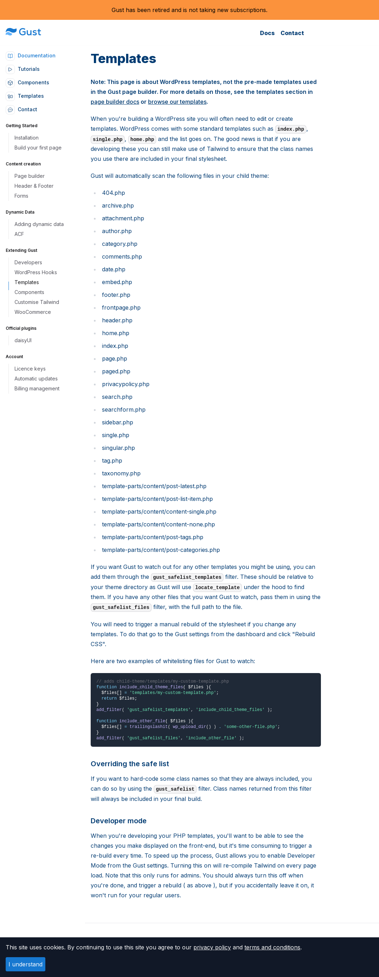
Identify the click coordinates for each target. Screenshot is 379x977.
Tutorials (23, 69)
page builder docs (115, 101)
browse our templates (177, 101)
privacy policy (212, 947)
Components (27, 82)
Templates (25, 96)
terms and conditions (272, 947)
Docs (267, 32)
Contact (292, 32)
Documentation (31, 55)
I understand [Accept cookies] (26, 964)
